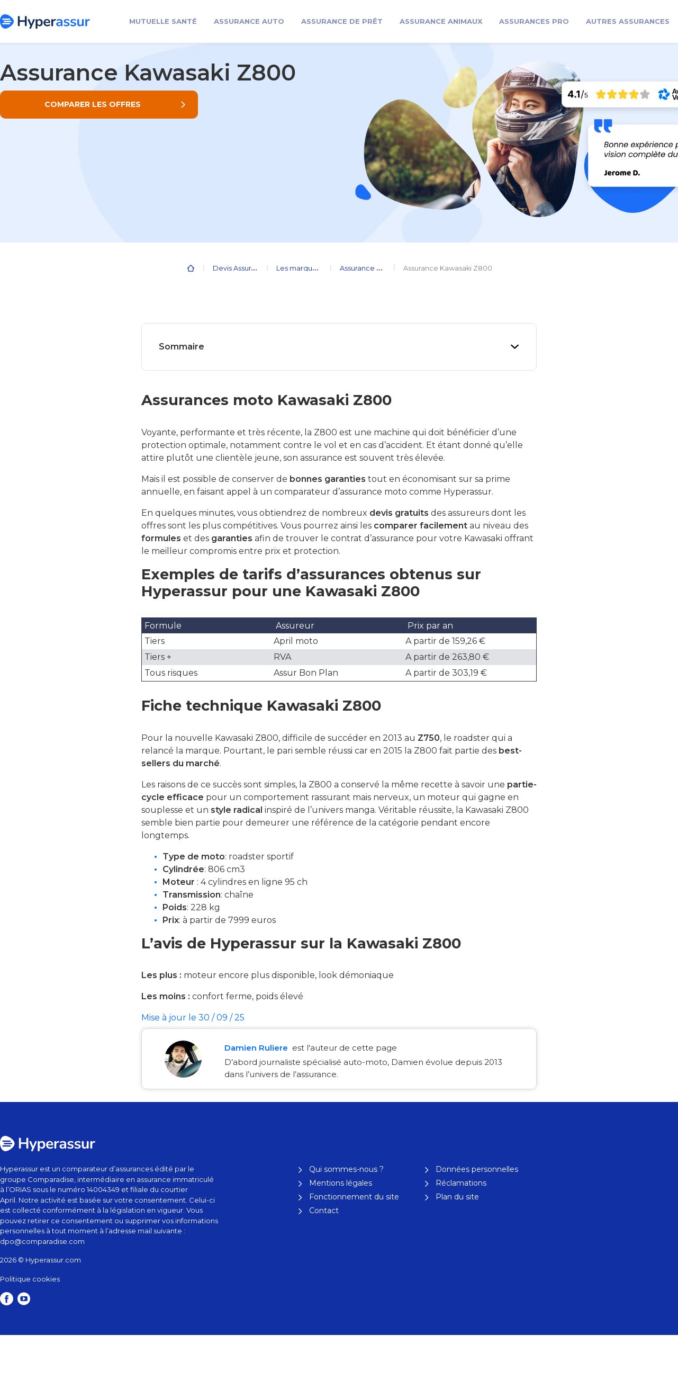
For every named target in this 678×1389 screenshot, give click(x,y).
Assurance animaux (441, 21)
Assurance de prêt (342, 21)
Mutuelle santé (163, 21)
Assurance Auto (249, 21)
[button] (99, 105)
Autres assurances (628, 21)
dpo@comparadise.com (42, 1241)
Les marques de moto (314, 268)
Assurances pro (534, 21)
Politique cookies (30, 1279)
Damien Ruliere (257, 1048)
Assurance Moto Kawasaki (384, 268)
